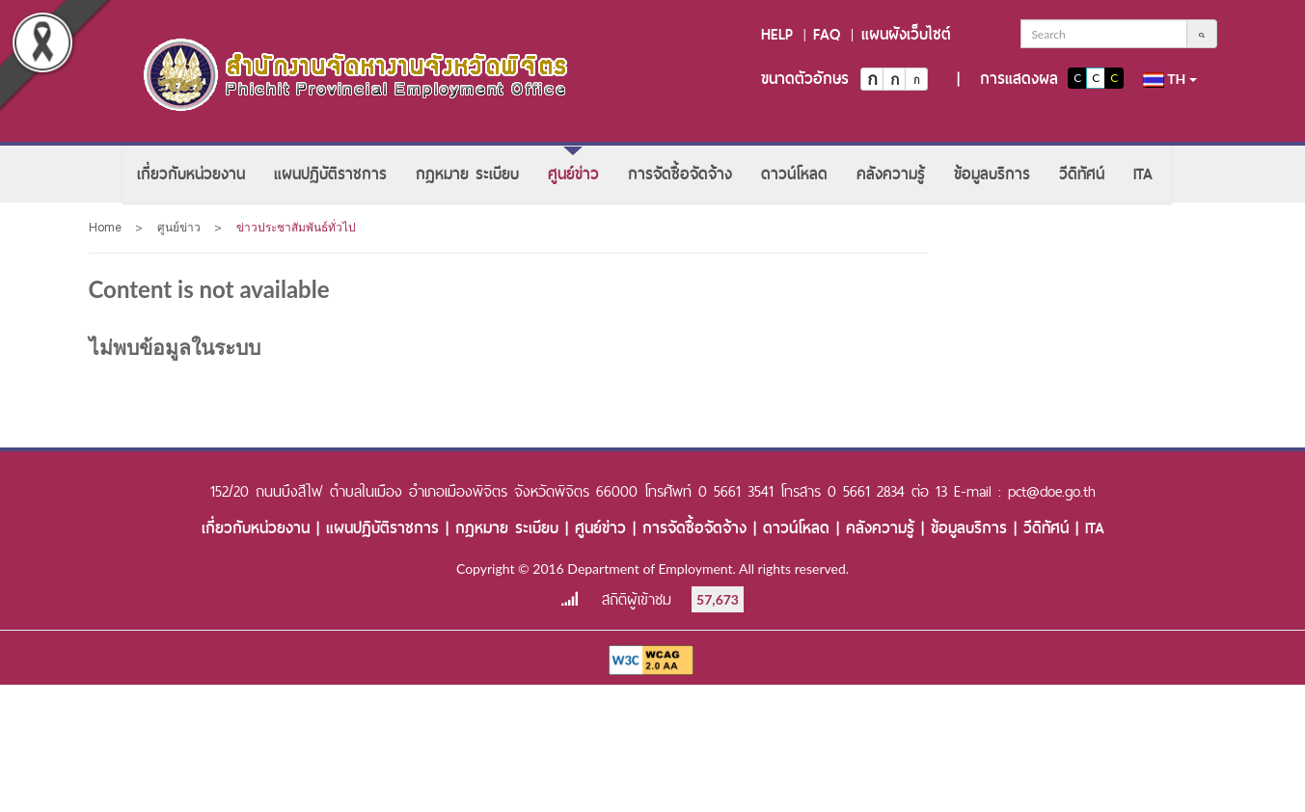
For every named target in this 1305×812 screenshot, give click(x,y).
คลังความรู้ (890, 174)
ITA (1143, 174)
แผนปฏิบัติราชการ (330, 174)
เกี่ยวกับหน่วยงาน (191, 174)
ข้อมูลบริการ (992, 174)
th (1170, 79)
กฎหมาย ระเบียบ (467, 174)
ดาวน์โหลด (794, 174)
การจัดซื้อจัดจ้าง (680, 174)
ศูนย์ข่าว (573, 174)
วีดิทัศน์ (1081, 174)
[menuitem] (190, 174)
